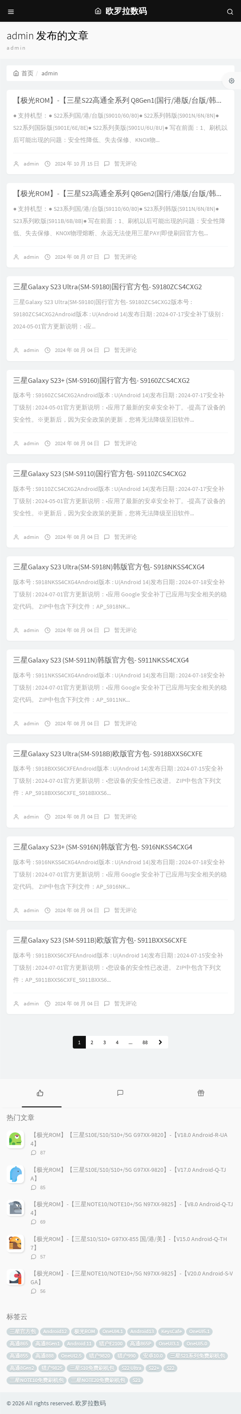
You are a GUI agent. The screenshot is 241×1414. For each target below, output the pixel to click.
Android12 (55, 1331)
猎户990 (126, 1356)
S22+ (154, 1368)
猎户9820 (99, 1356)
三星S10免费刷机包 (92, 1368)
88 (145, 1042)
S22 (170, 1368)
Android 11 (79, 1343)
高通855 (19, 1356)
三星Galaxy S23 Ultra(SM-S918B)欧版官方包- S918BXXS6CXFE (108, 753)
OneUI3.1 (169, 1343)
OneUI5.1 (199, 1331)
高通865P (140, 1343)
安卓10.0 (153, 1356)
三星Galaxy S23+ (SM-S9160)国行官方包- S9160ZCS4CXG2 (101, 380)
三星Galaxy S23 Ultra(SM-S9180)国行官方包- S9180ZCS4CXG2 (107, 286)
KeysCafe (171, 1331)
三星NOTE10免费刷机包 (37, 1380)
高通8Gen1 (47, 1343)
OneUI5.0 (197, 1343)
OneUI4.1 (112, 1331)
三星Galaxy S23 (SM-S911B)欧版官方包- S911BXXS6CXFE (100, 940)
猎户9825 (51, 1368)
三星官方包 (23, 1331)
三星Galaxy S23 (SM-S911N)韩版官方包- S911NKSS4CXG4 (101, 660)
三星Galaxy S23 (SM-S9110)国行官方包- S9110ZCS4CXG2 (99, 473)
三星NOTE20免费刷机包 (98, 1380)
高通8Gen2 (22, 1368)
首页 (23, 73)
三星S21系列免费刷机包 (197, 1356)
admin (31, 163)
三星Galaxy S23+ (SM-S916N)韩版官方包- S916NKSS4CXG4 (102, 847)
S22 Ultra (131, 1368)
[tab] (40, 1092)
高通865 (19, 1343)
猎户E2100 (110, 1343)
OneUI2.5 (71, 1356)
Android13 (142, 1331)
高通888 (44, 1356)
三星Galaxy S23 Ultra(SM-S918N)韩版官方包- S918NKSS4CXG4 (108, 567)
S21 (136, 1380)
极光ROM (84, 1331)
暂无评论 (125, 163)
